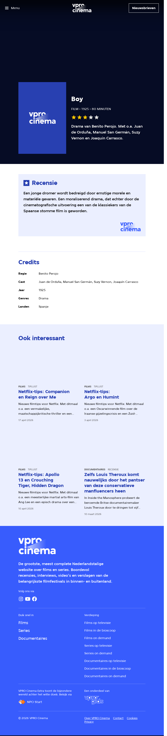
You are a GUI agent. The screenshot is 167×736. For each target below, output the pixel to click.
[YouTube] (27, 598)
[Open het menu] (12, 8)
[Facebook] (34, 598)
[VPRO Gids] (93, 700)
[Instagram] (20, 598)
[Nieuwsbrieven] (144, 8)
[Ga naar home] (81, 8)
